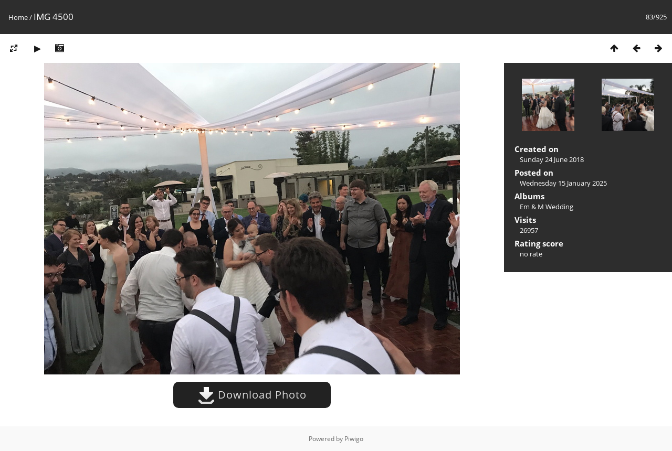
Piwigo (353, 438)
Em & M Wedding (546, 206)
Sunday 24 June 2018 (552, 159)
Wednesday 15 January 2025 (563, 183)
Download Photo (252, 395)
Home (18, 17)
